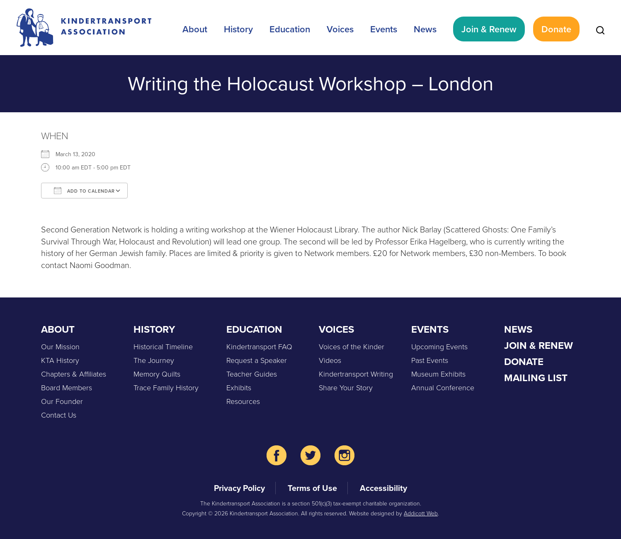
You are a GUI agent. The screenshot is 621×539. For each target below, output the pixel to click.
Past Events (429, 360)
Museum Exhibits (438, 374)
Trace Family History (166, 387)
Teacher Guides (251, 374)
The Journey (153, 360)
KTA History (60, 360)
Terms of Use (312, 488)
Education (289, 29)
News (425, 29)
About (194, 29)
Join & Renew (489, 29)
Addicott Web (421, 513)
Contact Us (58, 415)
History (238, 29)
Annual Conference (442, 387)
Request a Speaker (256, 360)
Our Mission (60, 346)
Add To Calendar (84, 190)
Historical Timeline (163, 346)
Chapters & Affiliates (73, 374)
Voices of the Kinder (351, 346)
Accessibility (383, 488)
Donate (556, 29)
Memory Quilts (156, 374)
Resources (243, 401)
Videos (330, 360)
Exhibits (238, 387)
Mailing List (536, 377)
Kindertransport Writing (356, 374)
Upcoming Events (439, 346)
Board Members (66, 387)
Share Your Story (346, 387)
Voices (340, 29)
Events (383, 29)
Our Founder (62, 401)
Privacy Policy (239, 488)
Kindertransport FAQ (259, 346)
